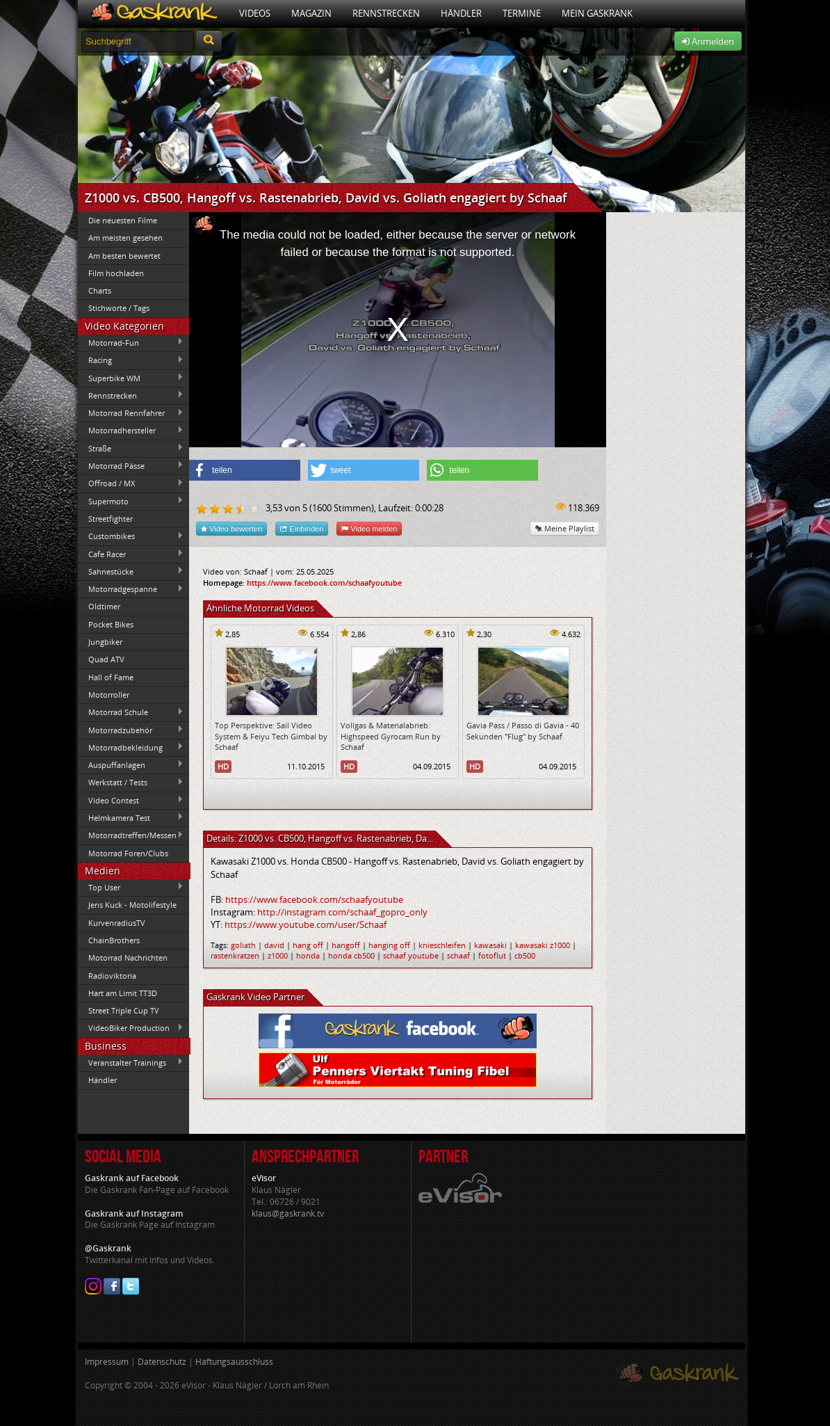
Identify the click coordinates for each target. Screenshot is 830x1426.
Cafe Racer (131, 553)
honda (308, 955)
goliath (243, 945)
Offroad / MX (131, 483)
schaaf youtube (411, 955)
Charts (99, 290)
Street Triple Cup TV (123, 1010)
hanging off (389, 945)
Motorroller (108, 694)
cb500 (524, 955)
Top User (131, 886)
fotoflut (492, 955)
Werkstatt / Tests (131, 782)
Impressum (107, 1362)
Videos (254, 13)
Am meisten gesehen (125, 237)
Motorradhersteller (131, 430)
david (274, 945)
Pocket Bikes (110, 624)
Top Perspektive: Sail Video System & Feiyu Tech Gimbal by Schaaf (271, 736)
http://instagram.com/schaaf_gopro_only (342, 912)
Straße (131, 448)
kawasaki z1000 (542, 945)
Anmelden (708, 41)
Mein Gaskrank (597, 13)
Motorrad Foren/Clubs (128, 853)
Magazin (311, 13)
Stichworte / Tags (118, 308)
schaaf (458, 955)
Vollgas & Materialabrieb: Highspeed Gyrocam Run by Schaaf (391, 736)
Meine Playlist (564, 528)
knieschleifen (442, 945)
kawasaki (490, 945)
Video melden (369, 528)
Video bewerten (231, 528)
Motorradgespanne (131, 589)
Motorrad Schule (131, 712)
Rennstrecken (386, 13)
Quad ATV (106, 659)
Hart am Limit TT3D (122, 993)
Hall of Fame (110, 677)
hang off (308, 945)
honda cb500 (351, 955)
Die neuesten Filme (122, 220)
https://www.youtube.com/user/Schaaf (305, 924)
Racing (131, 360)
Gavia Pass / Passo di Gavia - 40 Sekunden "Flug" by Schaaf (522, 730)
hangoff (346, 945)
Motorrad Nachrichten (128, 957)
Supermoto (131, 500)
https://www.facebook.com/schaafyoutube (324, 582)
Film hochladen (116, 273)
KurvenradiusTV (116, 923)
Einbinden (301, 528)
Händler (461, 13)
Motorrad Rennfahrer (131, 413)
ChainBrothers (114, 940)
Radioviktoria (112, 975)
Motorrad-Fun (131, 342)
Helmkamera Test (131, 817)
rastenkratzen (235, 955)
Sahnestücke (131, 571)
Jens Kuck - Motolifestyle (132, 904)
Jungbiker (105, 641)
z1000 (278, 955)
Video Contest (131, 800)
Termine (522, 13)
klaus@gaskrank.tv (288, 1213)
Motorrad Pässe (131, 465)
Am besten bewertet (124, 255)
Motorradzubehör (131, 729)
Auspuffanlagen (131, 764)
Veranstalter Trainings (131, 1062)
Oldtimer (104, 606)
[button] (244, 470)
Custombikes (131, 536)
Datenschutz (162, 1362)
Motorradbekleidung (131, 747)
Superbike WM (131, 377)
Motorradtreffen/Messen (131, 835)
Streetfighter (110, 518)
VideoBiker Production (131, 1028)
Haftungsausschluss (234, 1362)
